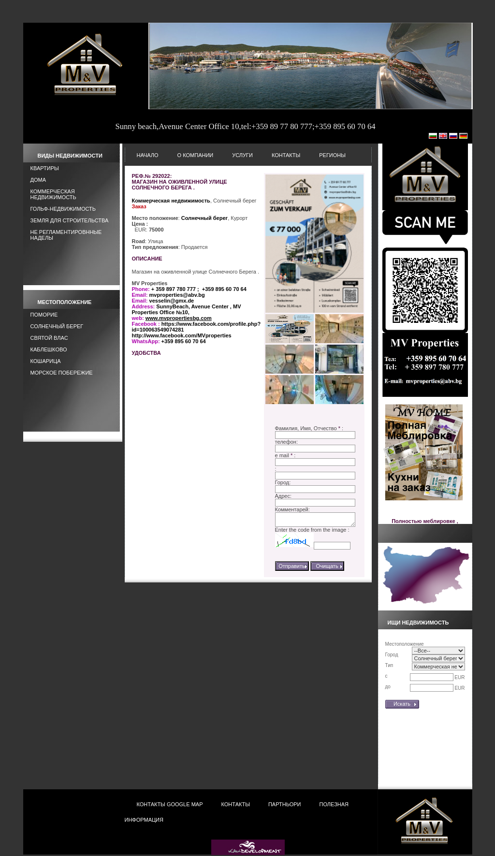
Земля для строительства (69, 220)
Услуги (242, 155)
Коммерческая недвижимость (53, 194)
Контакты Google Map (170, 804)
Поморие (44, 315)
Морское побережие (61, 373)
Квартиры (44, 168)
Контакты (286, 155)
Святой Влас (49, 338)
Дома (38, 180)
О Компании (195, 155)
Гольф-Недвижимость (63, 209)
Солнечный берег (57, 326)
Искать (401, 704)
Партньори (284, 804)
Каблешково (48, 349)
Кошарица (45, 361)
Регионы (332, 155)
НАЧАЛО (148, 155)
